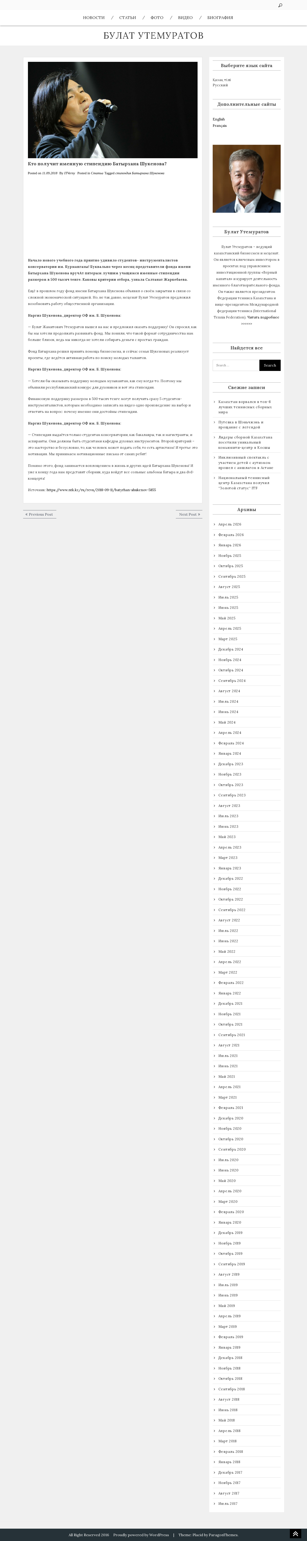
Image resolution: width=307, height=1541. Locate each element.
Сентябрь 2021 (231, 1035)
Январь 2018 (229, 1462)
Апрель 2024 (230, 732)
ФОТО (157, 17)
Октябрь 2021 (230, 1024)
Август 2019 (229, 1274)
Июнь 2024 (228, 712)
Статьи (127, 17)
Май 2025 (227, 618)
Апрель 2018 (229, 1431)
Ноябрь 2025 (229, 555)
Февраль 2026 (231, 535)
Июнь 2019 (228, 1295)
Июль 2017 (228, 1503)
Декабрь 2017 (230, 1472)
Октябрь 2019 (230, 1253)
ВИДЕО (185, 17)
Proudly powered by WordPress (141, 1535)
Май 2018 (226, 1420)
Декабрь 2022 (230, 878)
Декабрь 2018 (230, 1358)
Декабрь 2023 (230, 764)
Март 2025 (227, 639)
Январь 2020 (229, 1222)
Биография (220, 17)
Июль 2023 (228, 816)
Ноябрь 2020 (230, 1128)
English (219, 119)
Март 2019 (227, 1326)
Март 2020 (228, 1201)
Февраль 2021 (230, 1107)
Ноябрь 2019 (229, 1243)
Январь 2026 (229, 545)
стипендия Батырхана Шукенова (139, 173)
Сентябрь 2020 (232, 1149)
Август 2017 (228, 1493)
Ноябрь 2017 (229, 1483)
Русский (220, 85)
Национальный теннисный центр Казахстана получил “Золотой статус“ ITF (244, 483)
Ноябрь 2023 (230, 774)
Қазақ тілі (222, 80)
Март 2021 (227, 1097)
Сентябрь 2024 (232, 680)
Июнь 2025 (228, 607)
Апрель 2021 (229, 1087)
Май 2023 (227, 837)
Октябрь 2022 (230, 899)
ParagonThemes (223, 1535)
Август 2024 (229, 691)
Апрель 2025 (229, 628)
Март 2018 (227, 1441)
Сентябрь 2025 (232, 576)
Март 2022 (227, 972)
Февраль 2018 (230, 1451)
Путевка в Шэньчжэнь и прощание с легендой (241, 425)
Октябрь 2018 (230, 1378)
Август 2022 (229, 920)
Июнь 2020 (228, 1170)
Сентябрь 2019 (231, 1264)
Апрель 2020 (230, 1191)
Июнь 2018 (228, 1410)
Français (220, 125)
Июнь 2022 (228, 941)
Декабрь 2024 (230, 649)
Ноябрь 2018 (229, 1368)
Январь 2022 (229, 993)
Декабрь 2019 (230, 1233)
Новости (94, 17)
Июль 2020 (228, 1160)
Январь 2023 (229, 868)
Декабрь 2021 (230, 1003)
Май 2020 (227, 1181)
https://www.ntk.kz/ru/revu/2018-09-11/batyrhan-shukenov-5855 (101, 490)
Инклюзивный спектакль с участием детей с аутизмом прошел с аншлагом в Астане (246, 462)
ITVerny (69, 173)
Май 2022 (227, 951)
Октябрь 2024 (230, 670)
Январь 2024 (229, 753)
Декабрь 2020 (230, 1118)
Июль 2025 (228, 597)
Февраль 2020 (231, 1212)
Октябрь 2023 (230, 785)
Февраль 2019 (230, 1337)
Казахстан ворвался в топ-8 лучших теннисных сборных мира (245, 407)
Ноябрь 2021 (229, 1014)
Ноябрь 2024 (230, 660)
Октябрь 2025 (230, 566)
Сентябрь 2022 (232, 910)
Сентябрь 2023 (232, 795)
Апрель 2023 (230, 847)
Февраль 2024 (231, 743)
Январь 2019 (229, 1347)
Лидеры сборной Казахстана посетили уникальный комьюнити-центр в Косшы (245, 442)
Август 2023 (229, 805)
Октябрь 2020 (230, 1139)
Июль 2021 (228, 1056)
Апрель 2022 (229, 962)
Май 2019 (226, 1306)
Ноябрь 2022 (229, 889)
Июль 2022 (228, 930)
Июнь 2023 (228, 826)
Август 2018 (228, 1399)
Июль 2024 (228, 701)
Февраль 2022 (231, 982)
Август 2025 (229, 587)
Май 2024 (227, 722)
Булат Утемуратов (153, 35)
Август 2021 (228, 1045)
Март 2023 (228, 857)
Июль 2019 (228, 1285)
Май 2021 (226, 1076)
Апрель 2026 (230, 524)
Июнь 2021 (228, 1066)
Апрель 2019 (229, 1316)
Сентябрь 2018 (231, 1389)
